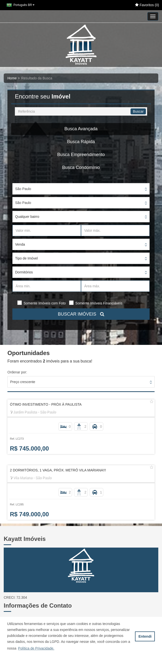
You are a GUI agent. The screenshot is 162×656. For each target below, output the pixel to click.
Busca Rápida (81, 141)
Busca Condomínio (81, 167)
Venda (20, 244)
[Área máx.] (115, 286)
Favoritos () (147, 5)
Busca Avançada (81, 128)
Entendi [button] (145, 636)
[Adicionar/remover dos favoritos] (151, 401)
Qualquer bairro (27, 217)
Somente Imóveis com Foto (45, 303)
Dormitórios (24, 272)
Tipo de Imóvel (26, 258)
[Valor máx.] (115, 230)
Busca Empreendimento (81, 154)
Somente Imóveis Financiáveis (98, 303)
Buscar (138, 111)
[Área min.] (46, 286)
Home (12, 78)
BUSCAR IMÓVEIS (81, 314)
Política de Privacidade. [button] (36, 648)
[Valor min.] (46, 230)
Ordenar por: (17, 372)
